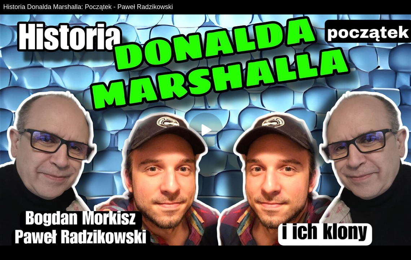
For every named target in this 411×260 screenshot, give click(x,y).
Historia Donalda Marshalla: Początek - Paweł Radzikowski (88, 6)
